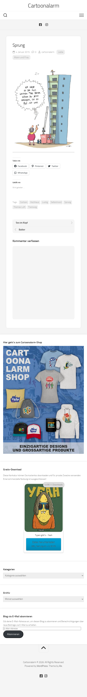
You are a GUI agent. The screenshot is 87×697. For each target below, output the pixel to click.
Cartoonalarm (43, 5)
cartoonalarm (48, 52)
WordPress (42, 666)
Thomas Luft (19, 207)
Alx (60, 666)
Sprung (67, 202)
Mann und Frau (21, 57)
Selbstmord (56, 202)
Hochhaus (34, 202)
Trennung (32, 207)
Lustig (45, 202)
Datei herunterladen (43, 544)
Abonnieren (13, 634)
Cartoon (23, 202)
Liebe (60, 52)
